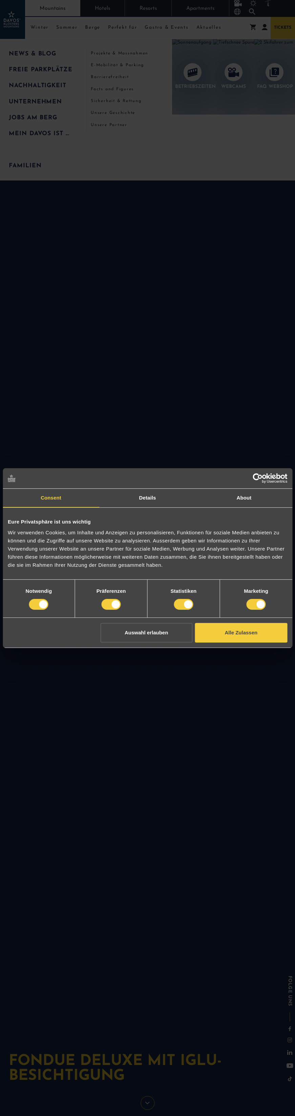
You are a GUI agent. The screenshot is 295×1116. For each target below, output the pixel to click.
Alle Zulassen (241, 632)
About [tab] (244, 498)
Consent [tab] (51, 498)
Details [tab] (147, 498)
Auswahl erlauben (146, 632)
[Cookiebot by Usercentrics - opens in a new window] (257, 478)
